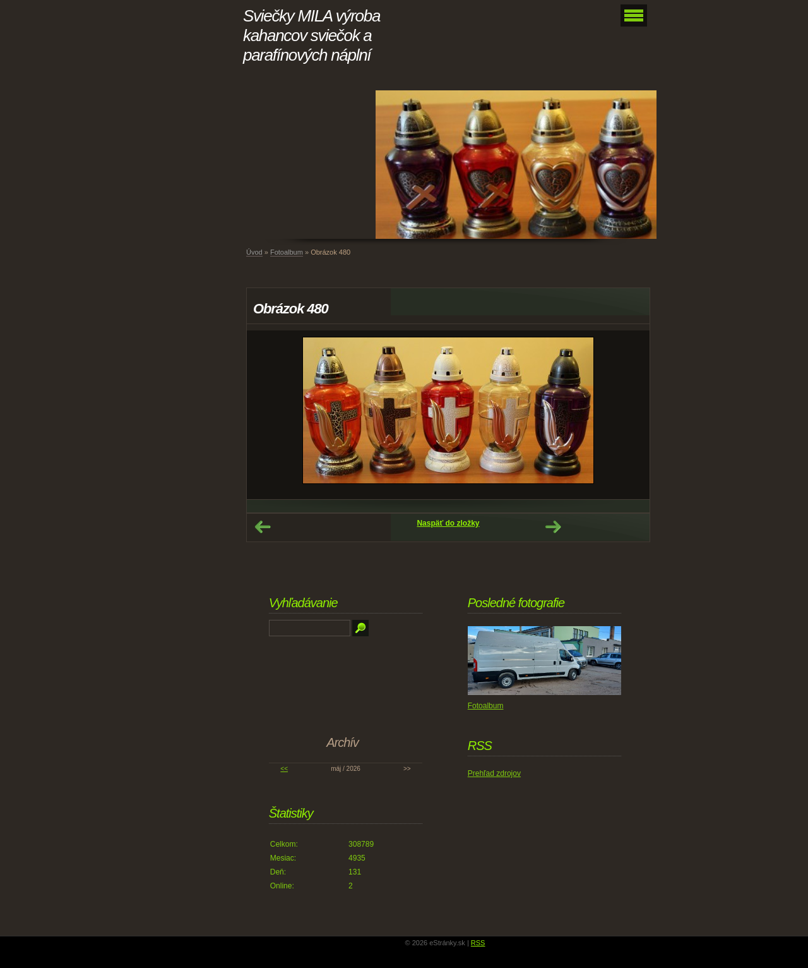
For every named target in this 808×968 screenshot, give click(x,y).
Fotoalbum (286, 252)
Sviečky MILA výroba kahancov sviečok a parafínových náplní (311, 35)
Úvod (254, 252)
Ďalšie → (553, 526)
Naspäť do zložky (448, 523)
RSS (478, 943)
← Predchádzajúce (262, 526)
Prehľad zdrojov (494, 773)
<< (284, 768)
